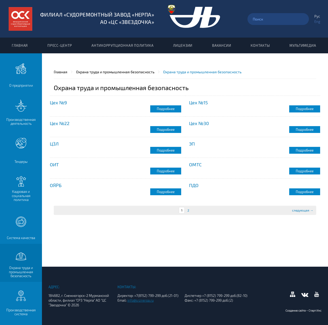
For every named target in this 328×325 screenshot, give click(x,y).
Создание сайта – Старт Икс (303, 312)
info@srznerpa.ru (140, 300)
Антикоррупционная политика (123, 45)
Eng (317, 21)
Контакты (260, 45)
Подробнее (166, 109)
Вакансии (221, 45)
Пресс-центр (59, 45)
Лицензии (182, 45)
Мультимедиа (302, 45)
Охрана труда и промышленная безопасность (115, 72)
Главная (20, 45)
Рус (317, 16)
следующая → (302, 210)
